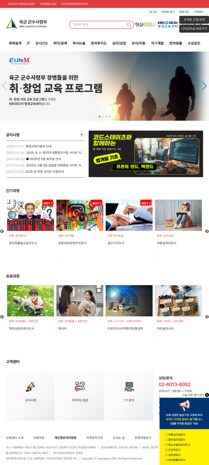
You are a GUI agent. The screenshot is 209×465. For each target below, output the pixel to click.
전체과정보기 (143, 438)
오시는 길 (119, 438)
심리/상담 (119, 43)
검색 (129, 25)
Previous (2, 231)
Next (207, 231)
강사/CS (41, 43)
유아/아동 (138, 43)
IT (28, 43)
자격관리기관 (94, 438)
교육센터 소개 (14, 438)
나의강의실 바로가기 (194, 28)
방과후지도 (99, 43)
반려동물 (175, 43)
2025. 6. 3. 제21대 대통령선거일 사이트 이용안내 (57, 153)
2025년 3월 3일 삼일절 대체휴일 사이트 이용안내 (57, 165)
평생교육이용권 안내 (38, 146)
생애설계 (15, 43)
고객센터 (198, 11)
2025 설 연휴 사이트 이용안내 (44, 172)
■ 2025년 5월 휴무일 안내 (43, 159)
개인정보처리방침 (65, 438)
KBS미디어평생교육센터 (21, 4)
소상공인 (194, 43)
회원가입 (184, 11)
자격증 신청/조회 (194, 20)
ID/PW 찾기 (168, 11)
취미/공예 (60, 43)
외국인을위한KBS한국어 (74, 4)
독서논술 (79, 43)
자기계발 (157, 43)
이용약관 (38, 438)
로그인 (153, 11)
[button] (204, 86)
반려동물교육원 (48, 4)
